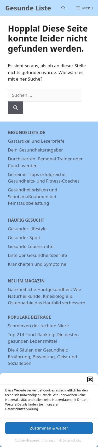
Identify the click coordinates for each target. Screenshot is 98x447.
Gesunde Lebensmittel (31, 246)
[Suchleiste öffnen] (63, 8)
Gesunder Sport (24, 237)
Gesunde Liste (28, 7)
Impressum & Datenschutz (61, 442)
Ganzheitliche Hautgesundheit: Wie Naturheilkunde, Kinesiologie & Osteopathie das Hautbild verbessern (46, 296)
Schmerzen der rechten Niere (38, 326)
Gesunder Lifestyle (27, 229)
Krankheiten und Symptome (37, 264)
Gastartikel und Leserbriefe (36, 141)
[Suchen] (15, 107)
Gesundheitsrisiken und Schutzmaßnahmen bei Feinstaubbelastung (32, 196)
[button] (90, 381)
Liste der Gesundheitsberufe (37, 255)
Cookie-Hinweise (27, 442)
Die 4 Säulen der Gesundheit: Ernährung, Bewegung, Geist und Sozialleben (42, 356)
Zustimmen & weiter (49, 430)
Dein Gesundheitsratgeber (35, 150)
